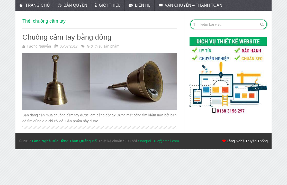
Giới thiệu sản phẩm (103, 46)
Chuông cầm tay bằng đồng (66, 37)
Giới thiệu (108, 5)
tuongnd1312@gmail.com (158, 141)
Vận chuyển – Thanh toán (190, 5)
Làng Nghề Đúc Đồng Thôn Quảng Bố (64, 141)
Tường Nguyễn (39, 46)
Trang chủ (34, 5)
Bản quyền (72, 5)
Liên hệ (139, 5)
